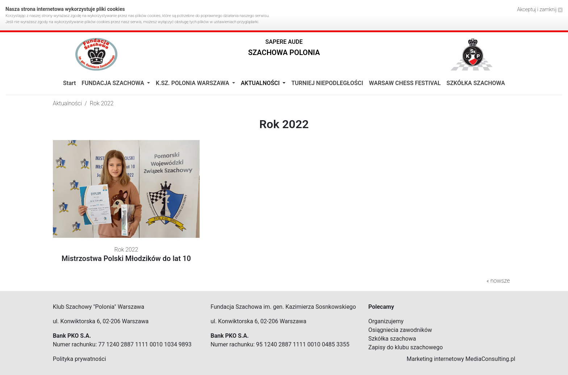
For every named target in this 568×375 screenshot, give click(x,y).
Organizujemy (386, 321)
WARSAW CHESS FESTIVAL (405, 83)
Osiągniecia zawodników (400, 329)
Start (69, 83)
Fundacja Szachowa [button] (114, 83)
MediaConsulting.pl (490, 358)
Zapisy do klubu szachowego (405, 347)
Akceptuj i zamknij (540, 9)
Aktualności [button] (261, 83)
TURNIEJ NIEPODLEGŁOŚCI (327, 83)
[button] (284, 49)
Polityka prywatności (79, 358)
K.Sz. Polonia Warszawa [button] (193, 83)
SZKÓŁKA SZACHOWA (476, 83)
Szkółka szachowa (392, 338)
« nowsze (498, 280)
